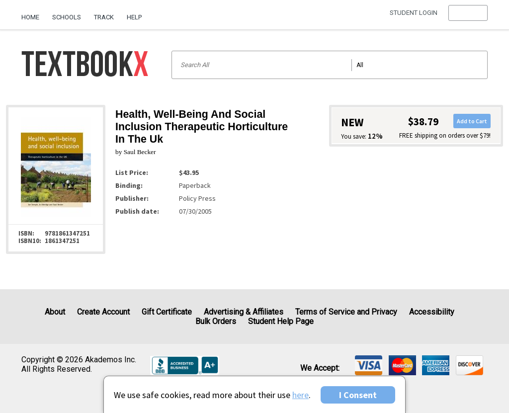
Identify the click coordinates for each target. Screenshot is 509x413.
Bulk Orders (215, 321)
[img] (368, 365)
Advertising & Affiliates (243, 312)
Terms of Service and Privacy (346, 312)
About (55, 312)
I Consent (358, 395)
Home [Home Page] (30, 17)
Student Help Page (281, 321)
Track (104, 17)
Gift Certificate (167, 312)
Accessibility (431, 312)
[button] (468, 17)
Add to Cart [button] (472, 121)
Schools (66, 17)
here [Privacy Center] (300, 395)
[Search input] (329, 65)
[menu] (468, 17)
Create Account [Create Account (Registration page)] (103, 312)
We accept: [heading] (319, 368)
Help (134, 17)
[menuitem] (33, 13)
